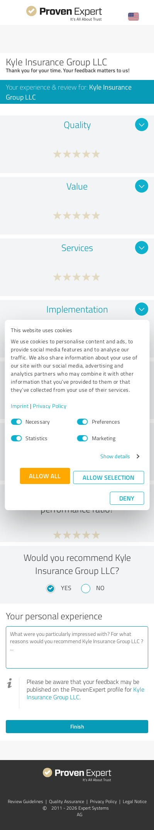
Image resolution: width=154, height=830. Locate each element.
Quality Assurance (66, 801)
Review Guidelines (25, 801)
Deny (126, 498)
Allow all (45, 475)
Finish (77, 726)
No (100, 588)
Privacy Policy (49, 405)
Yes (66, 588)
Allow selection (108, 477)
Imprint (20, 405)
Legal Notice (135, 801)
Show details (115, 456)
